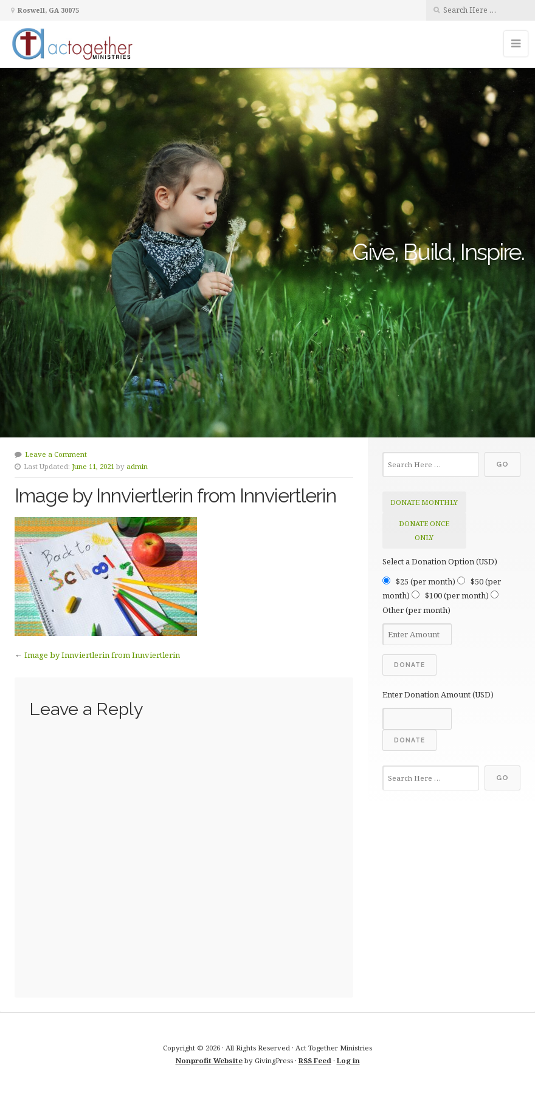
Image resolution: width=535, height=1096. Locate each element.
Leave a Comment (56, 454)
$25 (425, 581)
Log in (348, 1060)
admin (137, 466)
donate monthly (424, 502)
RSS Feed (315, 1060)
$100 (457, 595)
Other (416, 610)
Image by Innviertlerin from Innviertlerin (102, 654)
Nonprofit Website (209, 1060)
